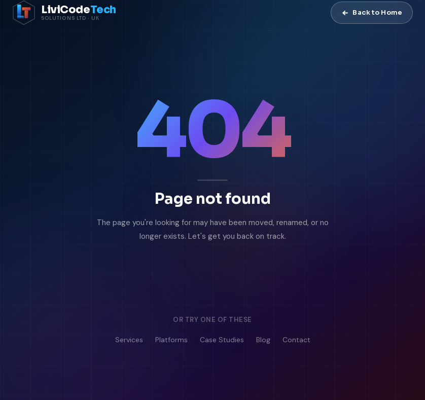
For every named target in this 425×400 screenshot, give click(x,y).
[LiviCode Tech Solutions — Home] (64, 12)
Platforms (171, 340)
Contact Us (274, 278)
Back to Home (371, 12)
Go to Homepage (168, 278)
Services (129, 340)
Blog (263, 340)
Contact (296, 340)
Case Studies (222, 340)
